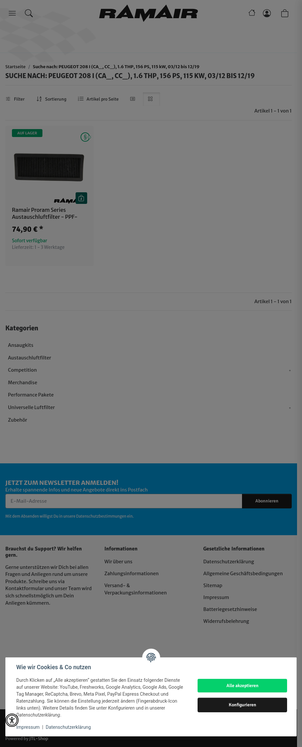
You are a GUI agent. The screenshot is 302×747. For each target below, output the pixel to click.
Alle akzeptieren (242, 685)
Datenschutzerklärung (68, 727)
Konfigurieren (242, 705)
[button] (12, 720)
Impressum (27, 727)
